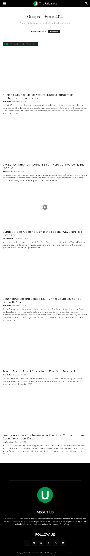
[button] (4, 3)
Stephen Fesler (8, 238)
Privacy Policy (67, 553)
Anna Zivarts (7, 171)
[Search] (86, 3)
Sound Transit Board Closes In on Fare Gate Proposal (39, 371)
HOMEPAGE (54, 31)
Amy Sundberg (8, 442)
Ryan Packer (7, 101)
